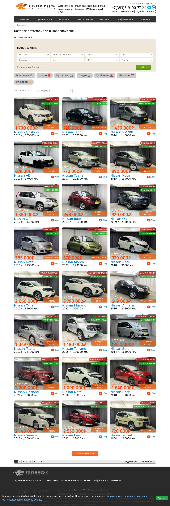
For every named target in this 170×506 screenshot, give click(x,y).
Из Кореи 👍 (23, 82)
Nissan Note (120, 175)
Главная (21, 25)
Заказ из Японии (85, 19)
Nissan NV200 (121, 132)
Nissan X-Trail (24, 219)
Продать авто (43, 19)
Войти (132, 3)
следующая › (130, 461)
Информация (124, 19)
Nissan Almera (122, 305)
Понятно (162, 498)
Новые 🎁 (44, 75)
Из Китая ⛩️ (126, 75)
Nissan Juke (71, 219)
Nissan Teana (73, 132)
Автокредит (64, 19)
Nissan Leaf (71, 435)
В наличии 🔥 (24, 75)
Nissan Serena (122, 349)
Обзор (54, 134)
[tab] (29, 67)
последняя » (147, 461)
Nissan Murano (74, 305)
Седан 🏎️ (84, 75)
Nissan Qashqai (26, 132)
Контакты (145, 19)
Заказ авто (103, 19)
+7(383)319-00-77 (126, 7)
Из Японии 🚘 (104, 75)
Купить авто (24, 19)
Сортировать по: (24, 90)
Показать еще (85, 453)
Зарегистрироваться (146, 3)
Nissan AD (22, 175)
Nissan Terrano (74, 349)
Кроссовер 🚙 (64, 75)
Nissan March (73, 262)
